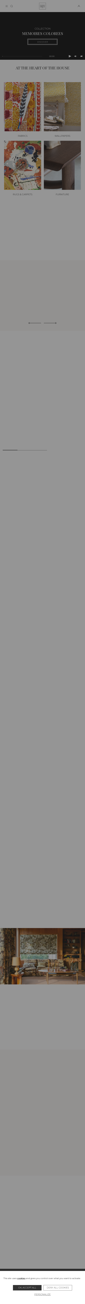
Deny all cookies (58, 1287)
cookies (21, 1278)
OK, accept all (27, 1287)
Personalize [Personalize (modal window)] (42, 1294)
